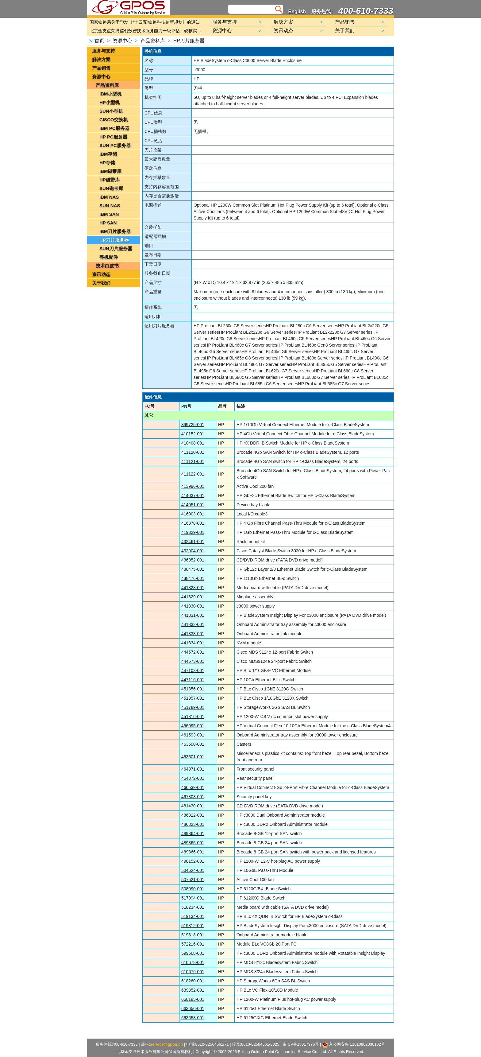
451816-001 (192, 716)
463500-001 (192, 744)
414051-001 (192, 504)
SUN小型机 (111, 111)
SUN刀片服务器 (115, 248)
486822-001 (192, 815)
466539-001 (192, 787)
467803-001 (192, 796)
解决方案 (101, 59)
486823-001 (192, 824)
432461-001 (192, 541)
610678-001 (192, 962)
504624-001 (192, 870)
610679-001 (192, 971)
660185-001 (192, 999)
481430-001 (192, 805)
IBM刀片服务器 (115, 231)
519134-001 (192, 916)
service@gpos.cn (166, 1044)
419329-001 (192, 532)
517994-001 (192, 898)
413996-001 (192, 486)
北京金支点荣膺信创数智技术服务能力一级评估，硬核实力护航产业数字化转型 (147, 30)
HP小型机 (109, 102)
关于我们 (101, 283)
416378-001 (192, 523)
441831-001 (192, 615)
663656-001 (192, 1008)
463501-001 (192, 756)
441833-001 (192, 633)
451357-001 (192, 698)
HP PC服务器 (113, 136)
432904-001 (192, 550)
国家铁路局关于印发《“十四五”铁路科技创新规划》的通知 (145, 22)
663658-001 (192, 1017)
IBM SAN (109, 214)
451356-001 (192, 688)
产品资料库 (152, 40)
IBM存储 (108, 154)
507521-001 (192, 879)
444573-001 (192, 661)
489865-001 (192, 842)
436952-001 (192, 560)
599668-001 (192, 953)
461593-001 (192, 735)
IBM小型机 (110, 93)
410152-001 (192, 433)
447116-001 (192, 679)
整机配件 (108, 257)
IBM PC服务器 (114, 128)
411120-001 (192, 452)
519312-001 (192, 925)
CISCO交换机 (113, 119)
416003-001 (192, 513)
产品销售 (101, 68)
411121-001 (192, 461)
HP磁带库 (109, 179)
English (297, 11)
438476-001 (192, 578)
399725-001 (192, 424)
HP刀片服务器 (189, 40)
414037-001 (192, 495)
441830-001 (192, 606)
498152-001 (192, 861)
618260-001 (192, 980)
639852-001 (192, 990)
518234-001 (192, 907)
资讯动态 (101, 274)
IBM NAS (109, 197)
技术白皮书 (107, 265)
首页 (99, 40)
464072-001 (192, 778)
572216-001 (192, 944)
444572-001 (192, 652)
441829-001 (192, 596)
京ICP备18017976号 (301, 1044)
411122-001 (192, 474)
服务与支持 (103, 50)
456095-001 (192, 725)
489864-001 (192, 833)
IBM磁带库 (110, 171)
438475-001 (192, 569)
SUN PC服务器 (115, 145)
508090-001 (192, 888)
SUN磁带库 (111, 188)
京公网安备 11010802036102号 (353, 1045)
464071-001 (192, 769)
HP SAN (108, 222)
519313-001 (192, 934)
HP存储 (107, 162)
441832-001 (192, 624)
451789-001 (192, 707)
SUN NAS (109, 205)
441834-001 (192, 642)
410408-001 (192, 443)
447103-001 (192, 670)
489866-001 (192, 851)
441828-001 (192, 587)
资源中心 (122, 40)
